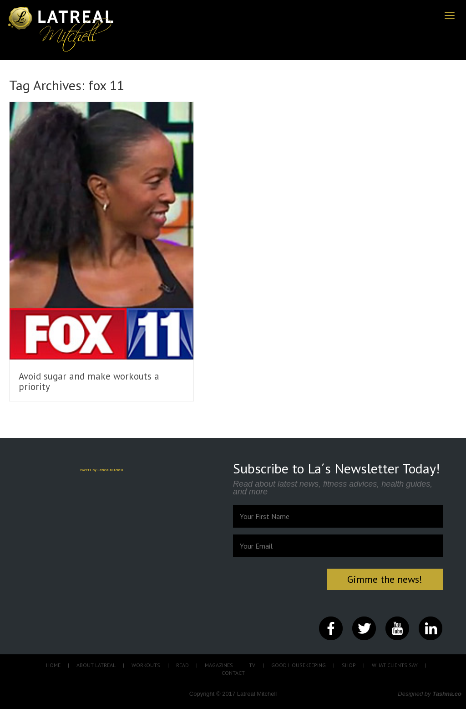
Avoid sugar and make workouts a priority (89, 381)
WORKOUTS (146, 665)
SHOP (349, 665)
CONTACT (233, 672)
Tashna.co (446, 693)
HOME (53, 665)
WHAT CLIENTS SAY (395, 665)
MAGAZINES (219, 665)
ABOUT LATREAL (96, 665)
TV (252, 665)
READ (182, 665)
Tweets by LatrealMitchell (101, 470)
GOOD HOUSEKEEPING (298, 665)
